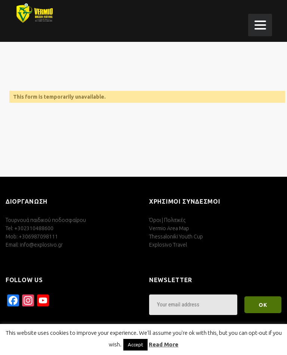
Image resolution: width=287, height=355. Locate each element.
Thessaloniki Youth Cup (176, 237)
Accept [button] (135, 344)
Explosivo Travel (168, 245)
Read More (163, 344)
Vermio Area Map (169, 228)
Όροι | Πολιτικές (167, 220)
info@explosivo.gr (41, 245)
